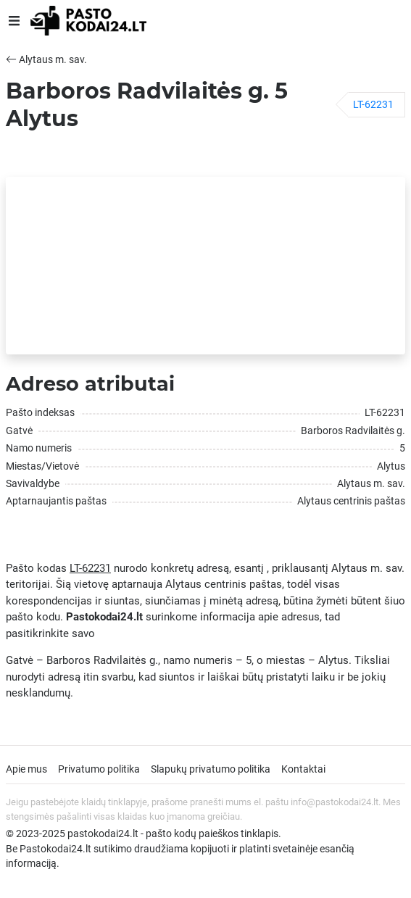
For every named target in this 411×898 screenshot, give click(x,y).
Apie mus (26, 769)
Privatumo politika (99, 769)
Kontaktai (303, 769)
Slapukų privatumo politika (210, 769)
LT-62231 (373, 104)
